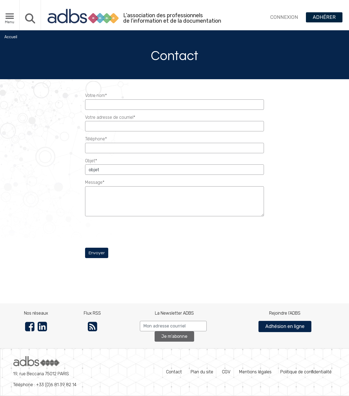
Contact (174, 371)
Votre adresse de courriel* (110, 117)
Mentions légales (255, 371)
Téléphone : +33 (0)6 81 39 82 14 (44, 371)
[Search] (173, 326)
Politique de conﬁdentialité (306, 371)
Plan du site (202, 371)
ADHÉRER (324, 17)
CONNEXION (284, 17)
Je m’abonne (174, 336)
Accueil (10, 37)
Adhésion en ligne (285, 326)
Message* (94, 182)
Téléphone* (96, 138)
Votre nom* (96, 95)
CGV (226, 371)
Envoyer (97, 253)
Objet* (91, 160)
